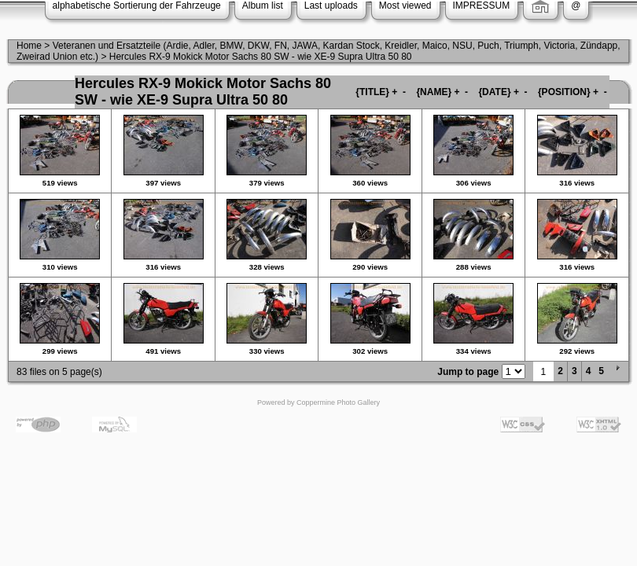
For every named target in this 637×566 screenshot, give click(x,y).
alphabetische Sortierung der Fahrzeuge (137, 5)
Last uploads (331, 5)
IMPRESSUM (481, 5)
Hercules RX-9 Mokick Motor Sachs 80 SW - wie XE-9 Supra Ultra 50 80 (260, 56)
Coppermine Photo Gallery (338, 402)
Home (29, 45)
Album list (262, 5)
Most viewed (405, 5)
